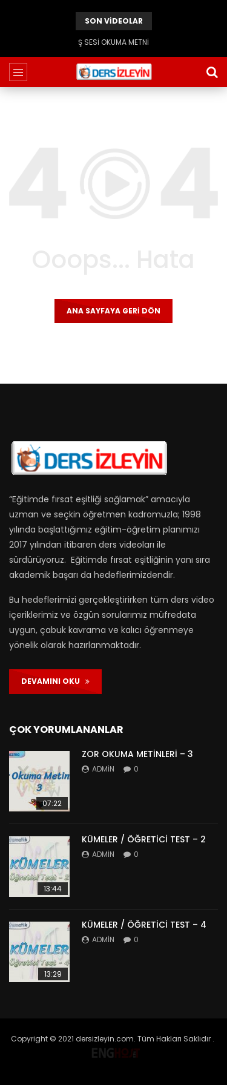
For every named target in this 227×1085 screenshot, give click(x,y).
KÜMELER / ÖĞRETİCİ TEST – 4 (144, 925)
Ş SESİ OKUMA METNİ (113, 42)
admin (103, 769)
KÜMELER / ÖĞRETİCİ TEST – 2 (144, 839)
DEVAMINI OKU (55, 681)
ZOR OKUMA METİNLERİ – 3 (137, 754)
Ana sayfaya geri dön (113, 311)
